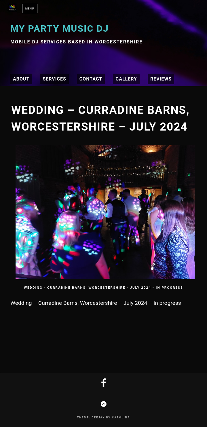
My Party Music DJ (59, 28)
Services (54, 79)
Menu (29, 8)
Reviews (161, 79)
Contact (90, 79)
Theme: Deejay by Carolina (103, 417)
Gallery (126, 79)
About (21, 79)
